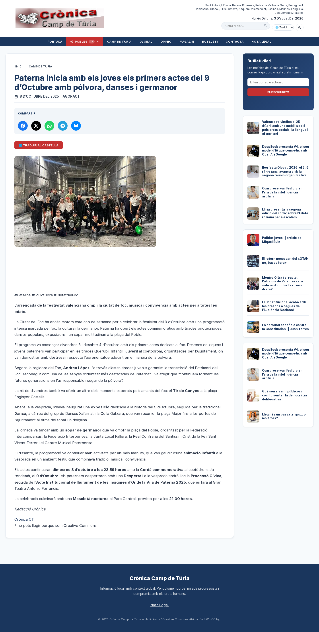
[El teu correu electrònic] (278, 82)
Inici (19, 66)
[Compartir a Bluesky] (76, 126)
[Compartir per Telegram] (63, 126)
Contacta (234, 41)
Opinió (166, 41)
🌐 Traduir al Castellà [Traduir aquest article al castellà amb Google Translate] (38, 145)
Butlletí (210, 41)
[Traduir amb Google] (283, 27)
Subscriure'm (278, 92)
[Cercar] (265, 26)
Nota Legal (261, 41)
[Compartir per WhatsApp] (49, 126)
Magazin (187, 41)
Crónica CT (24, 519)
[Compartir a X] (36, 126)
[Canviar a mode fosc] (299, 27)
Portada (55, 41)
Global (146, 41)
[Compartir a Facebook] (23, 126)
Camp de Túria (119, 41)
